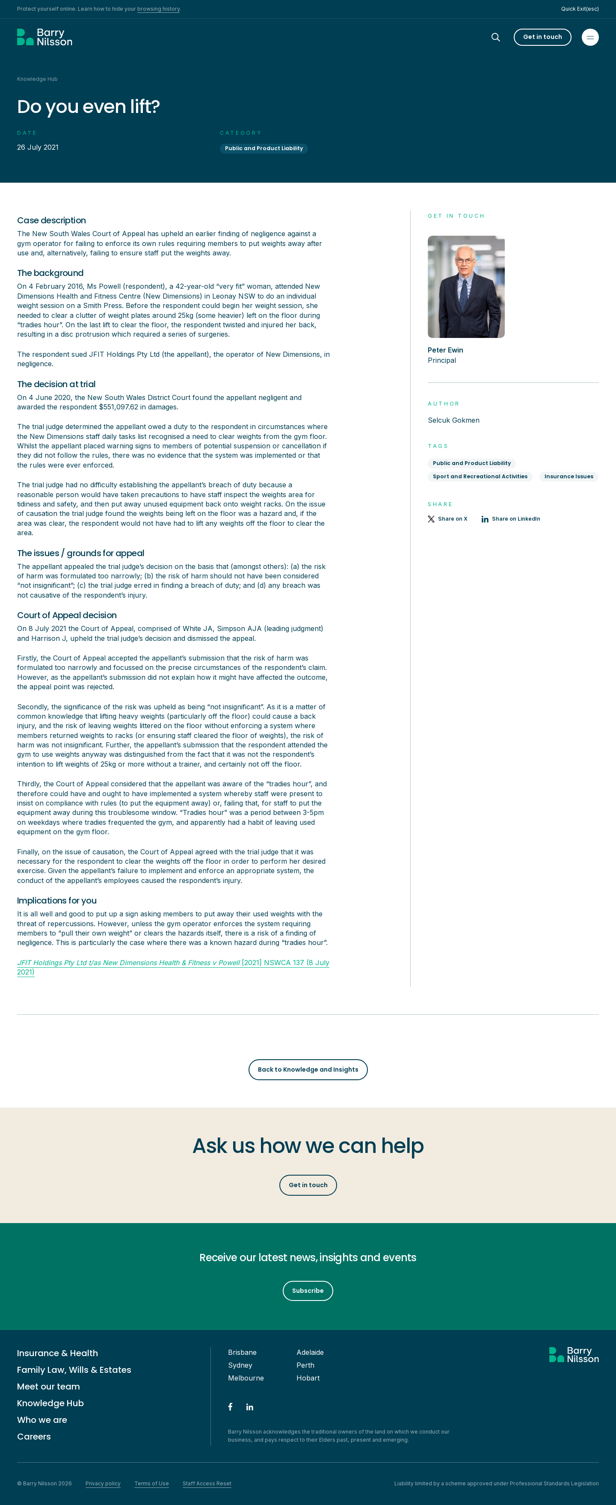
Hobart (308, 1378)
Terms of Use (151, 1483)
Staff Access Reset (207, 1483)
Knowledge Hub (50, 1403)
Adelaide (310, 1352)
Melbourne (246, 1378)
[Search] (503, 37)
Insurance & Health (57, 1353)
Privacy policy (103, 1483)
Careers (34, 1437)
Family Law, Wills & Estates (74, 1370)
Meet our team (48, 1386)
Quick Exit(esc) (580, 9)
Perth (305, 1365)
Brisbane (242, 1352)
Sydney (240, 1365)
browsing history (158, 9)
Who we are (42, 1420)
